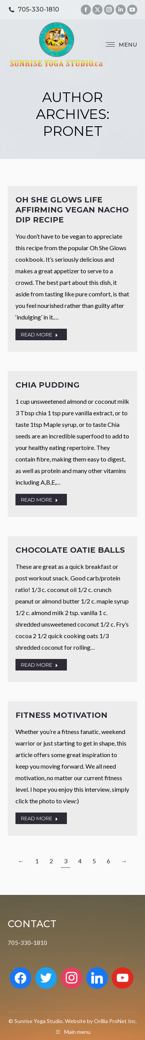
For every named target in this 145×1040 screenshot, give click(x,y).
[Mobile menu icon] (121, 45)
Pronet (72, 131)
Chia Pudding (47, 385)
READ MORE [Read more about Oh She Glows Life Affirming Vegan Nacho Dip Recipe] (39, 334)
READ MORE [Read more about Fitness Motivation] (39, 818)
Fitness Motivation (61, 715)
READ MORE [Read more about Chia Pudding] (39, 500)
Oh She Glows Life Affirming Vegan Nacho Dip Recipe (72, 209)
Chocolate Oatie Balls (70, 550)
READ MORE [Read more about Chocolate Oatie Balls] (39, 665)
